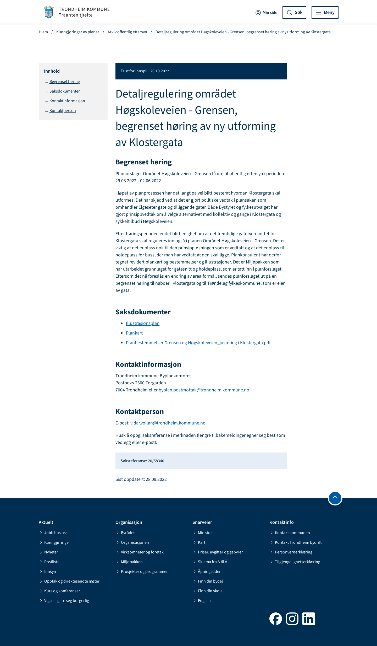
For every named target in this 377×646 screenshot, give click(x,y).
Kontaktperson (60, 111)
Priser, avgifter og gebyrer (217, 552)
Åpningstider (206, 571)
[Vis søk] (294, 12)
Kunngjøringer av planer (77, 32)
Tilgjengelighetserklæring (294, 562)
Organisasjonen (132, 542)
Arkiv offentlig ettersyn (127, 32)
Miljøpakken (129, 562)
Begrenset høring (62, 81)
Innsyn (47, 571)
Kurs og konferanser (59, 591)
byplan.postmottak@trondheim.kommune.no (204, 390)
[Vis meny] (325, 12)
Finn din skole (207, 591)
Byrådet (125, 533)
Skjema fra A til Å (209, 562)
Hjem (43, 32)
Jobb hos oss (53, 533)
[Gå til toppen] (335, 498)
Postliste (49, 562)
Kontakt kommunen (289, 533)
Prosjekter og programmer (141, 571)
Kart (198, 542)
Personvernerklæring (290, 552)
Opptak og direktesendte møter (69, 581)
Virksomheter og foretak (139, 552)
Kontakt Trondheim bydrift (295, 542)
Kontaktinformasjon (64, 101)
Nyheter (48, 552)
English (201, 601)
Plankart (134, 333)
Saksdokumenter (62, 91)
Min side (266, 12)
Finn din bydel (207, 581)
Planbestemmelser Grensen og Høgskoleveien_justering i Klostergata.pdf (198, 343)
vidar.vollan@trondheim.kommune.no (168, 423)
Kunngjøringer (54, 542)
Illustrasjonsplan (142, 323)
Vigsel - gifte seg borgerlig (64, 601)
